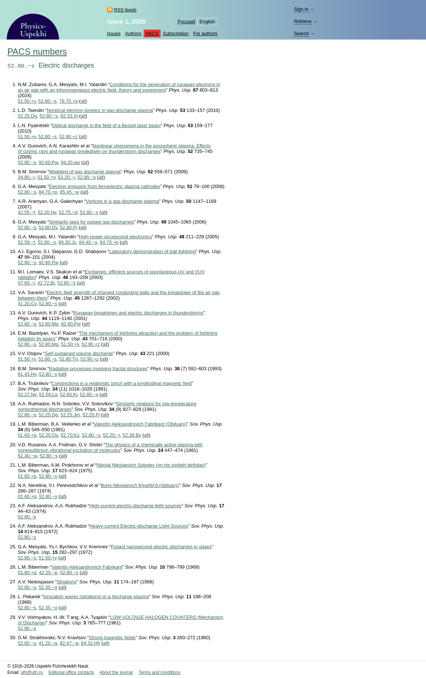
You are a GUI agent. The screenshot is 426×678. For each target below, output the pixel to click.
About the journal (116, 672)
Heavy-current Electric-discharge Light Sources (138, 526)
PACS (152, 33)
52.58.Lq (48, 394)
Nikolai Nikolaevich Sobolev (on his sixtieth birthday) (151, 465)
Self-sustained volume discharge (79, 353)
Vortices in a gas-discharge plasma (122, 201)
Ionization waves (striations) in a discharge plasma (96, 596)
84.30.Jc (67, 242)
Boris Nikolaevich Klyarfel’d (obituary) (140, 485)
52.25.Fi (91, 415)
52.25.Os (48, 435)
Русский (186, 21)
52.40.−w (27, 456)
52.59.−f (26, 242)
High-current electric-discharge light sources (135, 505)
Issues (114, 33)
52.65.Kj (69, 394)
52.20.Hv (47, 212)
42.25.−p (48, 572)
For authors (205, 33)
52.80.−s (47, 101)
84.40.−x (88, 242)
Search (301, 33)
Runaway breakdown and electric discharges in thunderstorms (138, 313)
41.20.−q (48, 643)
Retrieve (303, 21)
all (82, 101)
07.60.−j (26, 283)
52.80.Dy (48, 227)
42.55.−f (26, 212)
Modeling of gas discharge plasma (85, 171)
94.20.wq (70, 162)
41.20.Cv (27, 303)
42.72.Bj (46, 283)
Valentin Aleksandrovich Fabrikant (86, 567)
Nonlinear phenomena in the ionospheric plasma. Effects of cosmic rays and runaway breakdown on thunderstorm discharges (114, 148)
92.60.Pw (48, 162)
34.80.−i (26, 177)
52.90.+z (68, 136)
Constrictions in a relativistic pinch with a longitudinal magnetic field (121, 383)
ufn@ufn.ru (32, 672)
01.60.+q (27, 435)
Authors (133, 33)
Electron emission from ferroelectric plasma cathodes (104, 186)
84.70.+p (48, 192)
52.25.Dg (27, 116)
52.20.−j (66, 177)
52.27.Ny (27, 394)
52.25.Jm (70, 415)
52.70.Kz (70, 435)
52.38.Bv (132, 435)
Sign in (301, 9)
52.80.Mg (48, 324)
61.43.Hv (27, 374)
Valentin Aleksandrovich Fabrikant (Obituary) (140, 424)
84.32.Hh (90, 643)
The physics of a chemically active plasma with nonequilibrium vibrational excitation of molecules (110, 447)
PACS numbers (37, 52)
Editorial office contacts (71, 672)
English (207, 21)
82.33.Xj (69, 116)
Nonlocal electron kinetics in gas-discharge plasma (100, 110)
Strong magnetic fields (112, 637)
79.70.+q (68, 101)
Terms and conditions (159, 672)
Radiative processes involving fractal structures (98, 368)
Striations (66, 582)
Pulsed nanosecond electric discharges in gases (161, 546)
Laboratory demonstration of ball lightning (152, 251)
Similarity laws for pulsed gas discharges (91, 222)
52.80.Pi (68, 227)
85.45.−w (69, 192)
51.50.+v (27, 101)
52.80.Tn (68, 359)
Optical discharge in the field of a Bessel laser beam (106, 125)
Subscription (176, 33)
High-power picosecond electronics (115, 236)
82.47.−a (69, 643)
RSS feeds (125, 10)
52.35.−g (48, 587)
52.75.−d (68, 212)
